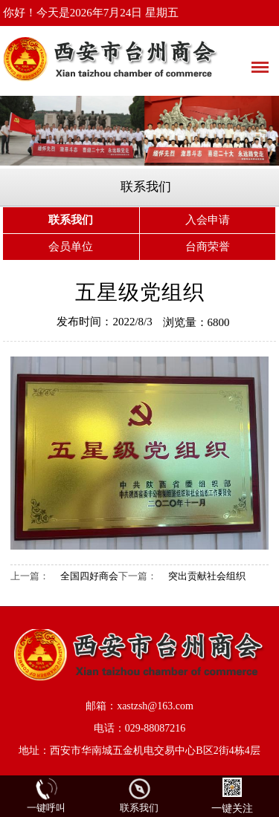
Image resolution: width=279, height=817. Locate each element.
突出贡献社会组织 (207, 576)
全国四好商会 (89, 576)
